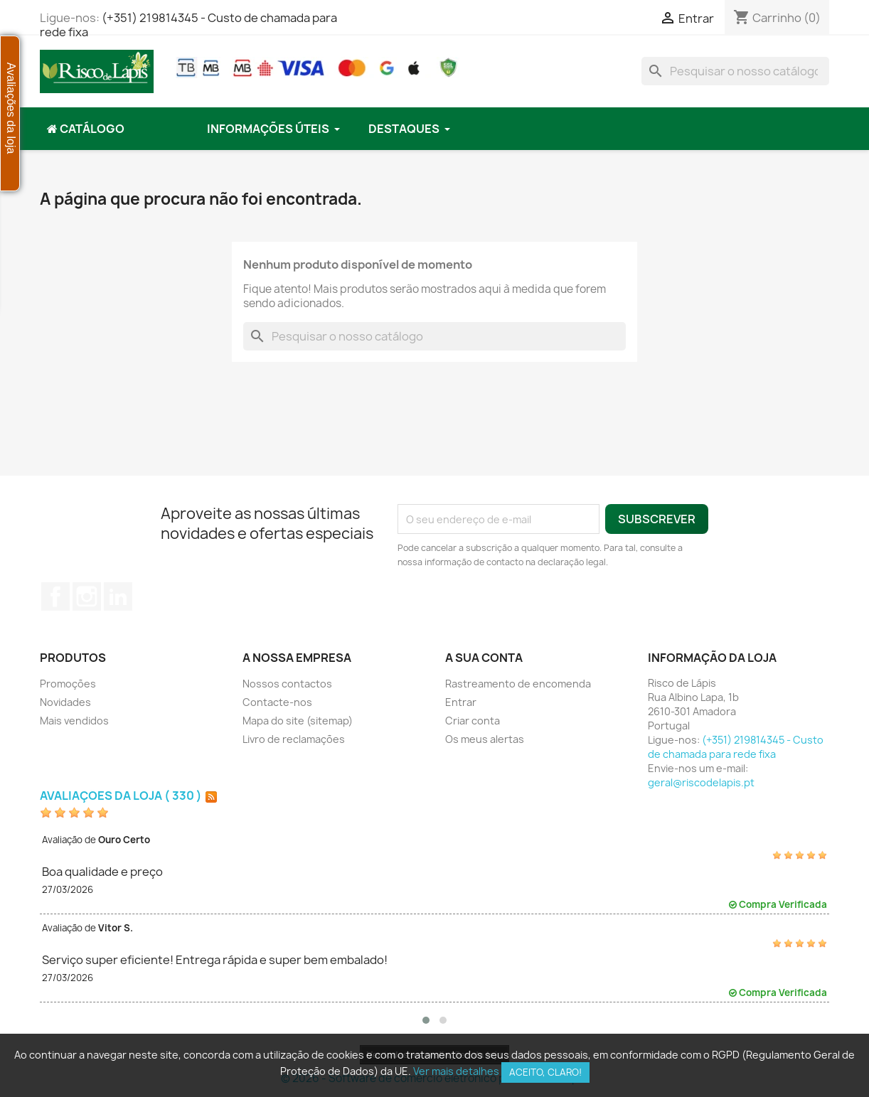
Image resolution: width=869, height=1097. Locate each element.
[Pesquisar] (735, 71)
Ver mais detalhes (456, 1071)
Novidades (65, 702)
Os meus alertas (484, 739)
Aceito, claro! (545, 1072)
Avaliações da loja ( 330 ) (121, 795)
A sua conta (484, 657)
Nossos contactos (287, 683)
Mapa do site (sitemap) (297, 720)
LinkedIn (118, 596)
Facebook (55, 596)
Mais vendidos (74, 720)
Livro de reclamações (293, 739)
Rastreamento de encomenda (518, 683)
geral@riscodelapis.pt (701, 782)
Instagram (87, 596)
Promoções (68, 683)
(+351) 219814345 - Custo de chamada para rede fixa (188, 25)
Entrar (460, 702)
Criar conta (472, 720)
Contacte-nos (277, 702)
